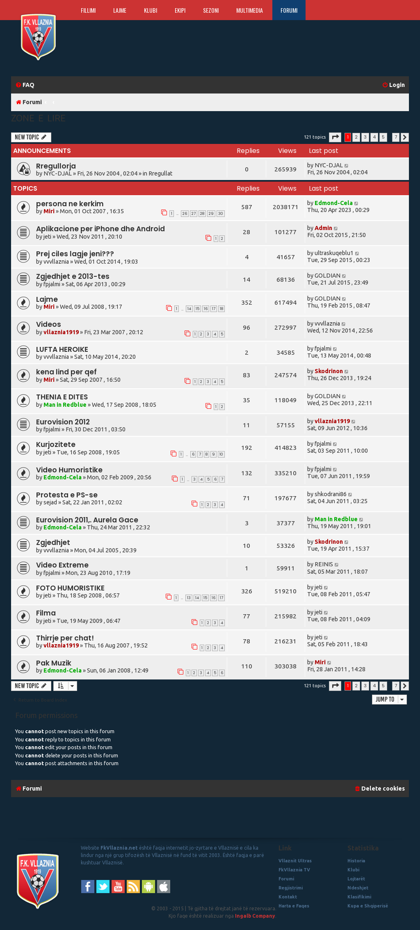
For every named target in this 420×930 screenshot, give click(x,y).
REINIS (324, 564)
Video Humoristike (69, 470)
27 (194, 213)
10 (221, 454)
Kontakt (287, 896)
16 (206, 308)
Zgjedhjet (53, 542)
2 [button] (356, 137)
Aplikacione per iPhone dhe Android (100, 229)
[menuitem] (24, 85)
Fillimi (88, 10)
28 (202, 213)
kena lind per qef (66, 372)
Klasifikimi (359, 896)
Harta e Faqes (293, 905)
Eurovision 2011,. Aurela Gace (87, 520)
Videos (48, 324)
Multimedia (249, 10)
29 (211, 213)
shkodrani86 (331, 494)
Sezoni (211, 10)
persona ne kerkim (70, 204)
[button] (335, 137)
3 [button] (365, 137)
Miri (49, 211)
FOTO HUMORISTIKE (70, 588)
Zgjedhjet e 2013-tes (73, 276)
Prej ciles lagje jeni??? (75, 254)
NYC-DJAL (57, 173)
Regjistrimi (290, 887)
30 (220, 213)
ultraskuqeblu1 (334, 253)
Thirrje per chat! (65, 638)
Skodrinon (329, 371)
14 (189, 308)
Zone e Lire (38, 118)
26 (185, 213)
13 (189, 597)
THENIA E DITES (62, 397)
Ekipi (180, 10)
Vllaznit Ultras (295, 860)
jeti (47, 236)
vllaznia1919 (61, 332)
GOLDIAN (327, 275)
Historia (356, 860)
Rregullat (160, 173)
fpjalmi (51, 284)
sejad (50, 502)
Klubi (150, 10)
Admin (323, 228)
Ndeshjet (357, 887)
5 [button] (383, 137)
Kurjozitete (55, 444)
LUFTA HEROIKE (62, 349)
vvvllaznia (56, 261)
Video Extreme (62, 565)
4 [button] (374, 137)
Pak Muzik (53, 663)
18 (221, 308)
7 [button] (396, 137)
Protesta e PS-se (67, 495)
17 (213, 308)
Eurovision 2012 (63, 422)
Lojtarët (356, 878)
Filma (46, 613)
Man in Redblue (65, 404)
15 (197, 308)
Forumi (289, 10)
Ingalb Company (255, 916)
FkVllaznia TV (294, 869)
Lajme (119, 10)
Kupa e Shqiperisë (367, 905)
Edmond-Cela (334, 203)
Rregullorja (56, 166)
